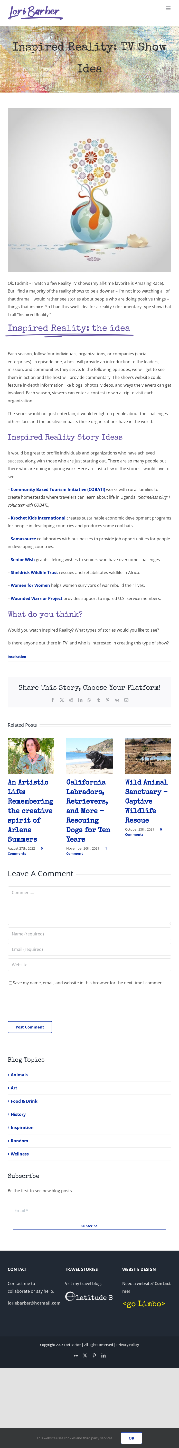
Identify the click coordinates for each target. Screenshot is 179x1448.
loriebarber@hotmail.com (34, 1303)
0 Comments (25, 851)
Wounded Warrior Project (36, 598)
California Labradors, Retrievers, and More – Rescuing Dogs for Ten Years (88, 812)
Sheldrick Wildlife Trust (34, 572)
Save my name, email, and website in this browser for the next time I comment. (89, 983)
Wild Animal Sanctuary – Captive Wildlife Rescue (146, 802)
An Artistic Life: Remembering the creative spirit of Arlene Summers (30, 812)
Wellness (20, 1154)
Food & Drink (24, 1101)
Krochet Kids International (38, 518)
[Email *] (89, 1210)
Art (14, 1088)
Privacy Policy (127, 1344)
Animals (19, 1075)
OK (131, 1438)
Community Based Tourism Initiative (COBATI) (58, 489)
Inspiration (17, 656)
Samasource (23, 539)
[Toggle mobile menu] (168, 8)
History (18, 1114)
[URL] (89, 964)
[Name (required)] (89, 933)
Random (19, 1141)
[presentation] (47, 1003)
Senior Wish (23, 559)
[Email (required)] (89, 949)
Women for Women (30, 585)
